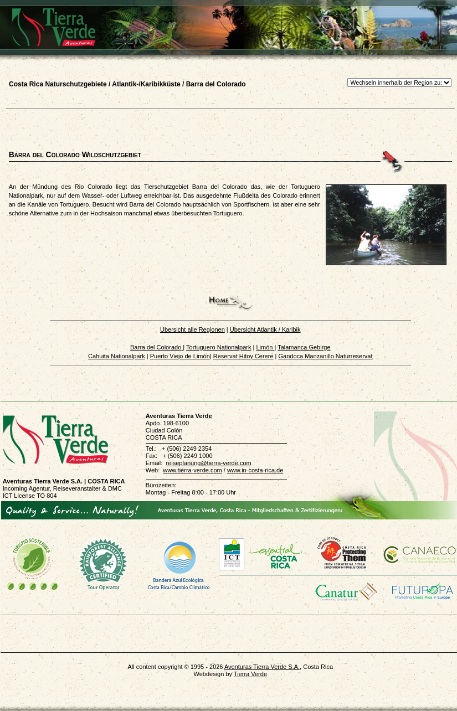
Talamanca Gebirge (304, 347)
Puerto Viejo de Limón (180, 356)
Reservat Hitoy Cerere (243, 356)
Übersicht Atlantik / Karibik (265, 329)
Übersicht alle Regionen (192, 329)
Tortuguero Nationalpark (218, 347)
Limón (265, 347)
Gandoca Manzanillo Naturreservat (326, 356)
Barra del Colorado (155, 347)
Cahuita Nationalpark (116, 356)
